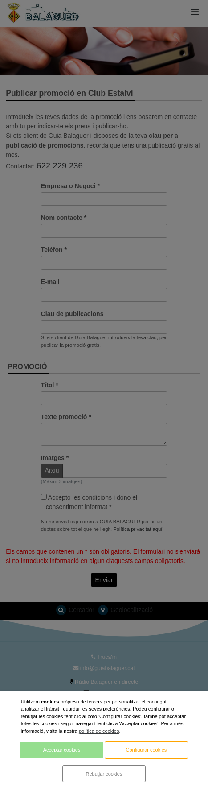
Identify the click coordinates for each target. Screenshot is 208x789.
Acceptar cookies (62, 749)
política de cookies (99, 731)
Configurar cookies (146, 749)
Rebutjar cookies (104, 774)
